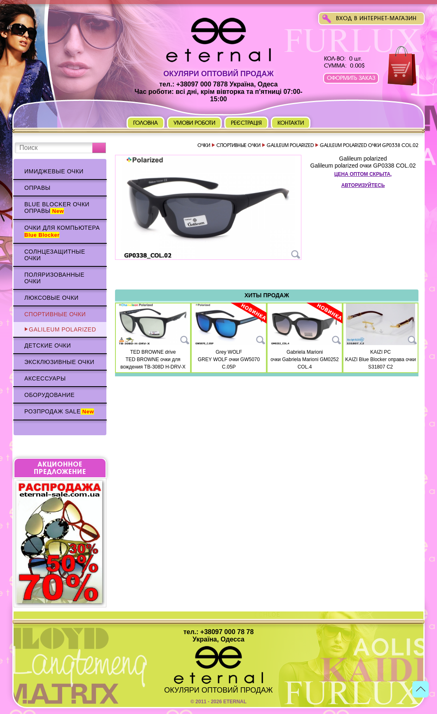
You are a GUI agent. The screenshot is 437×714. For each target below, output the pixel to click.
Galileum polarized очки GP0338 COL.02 (363, 165)
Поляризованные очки (54, 278)
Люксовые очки (51, 297)
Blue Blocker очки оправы (56, 207)
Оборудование (49, 395)
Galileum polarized (62, 329)
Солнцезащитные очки (54, 254)
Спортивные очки (55, 314)
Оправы (37, 187)
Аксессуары (45, 378)
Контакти (290, 122)
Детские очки (47, 345)
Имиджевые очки (54, 171)
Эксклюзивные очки (59, 362)
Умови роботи (194, 122)
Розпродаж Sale (59, 411)
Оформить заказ (351, 78)
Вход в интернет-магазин (376, 18)
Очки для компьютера (62, 231)
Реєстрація (246, 122)
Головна (145, 122)
